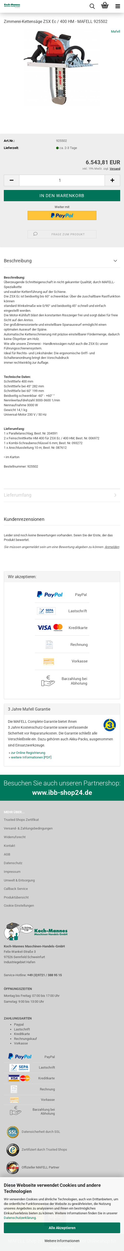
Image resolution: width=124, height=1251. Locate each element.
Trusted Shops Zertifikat (21, 820)
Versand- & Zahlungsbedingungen (28, 828)
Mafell (115, 31)
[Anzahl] (62, 180)
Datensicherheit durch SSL (41, 1132)
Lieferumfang (17, 495)
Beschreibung (18, 260)
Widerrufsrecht (15, 837)
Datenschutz (13, 863)
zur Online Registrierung (28, 753)
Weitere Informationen (62, 1241)
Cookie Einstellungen (19, 905)
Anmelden (112, 547)
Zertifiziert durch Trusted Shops (44, 1149)
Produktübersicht (16, 897)
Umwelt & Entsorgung (19, 880)
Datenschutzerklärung (20, 1218)
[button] (11, 180)
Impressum (12, 872)
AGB (7, 854)
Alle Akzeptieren (62, 1228)
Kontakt (9, 846)
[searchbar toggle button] (92, 6)
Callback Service (16, 889)
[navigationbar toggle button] (117, 6)
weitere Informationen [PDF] (31, 757)
